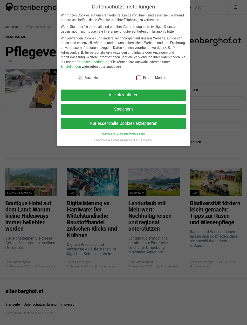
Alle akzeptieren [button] (123, 92)
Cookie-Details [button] (102, 136)
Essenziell (88, 75)
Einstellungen (71, 64)
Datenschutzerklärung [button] (125, 136)
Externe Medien (151, 75)
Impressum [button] (146, 136)
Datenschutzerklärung (92, 59)
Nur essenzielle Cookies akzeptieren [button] (123, 120)
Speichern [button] (123, 106)
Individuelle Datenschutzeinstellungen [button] (123, 131)
